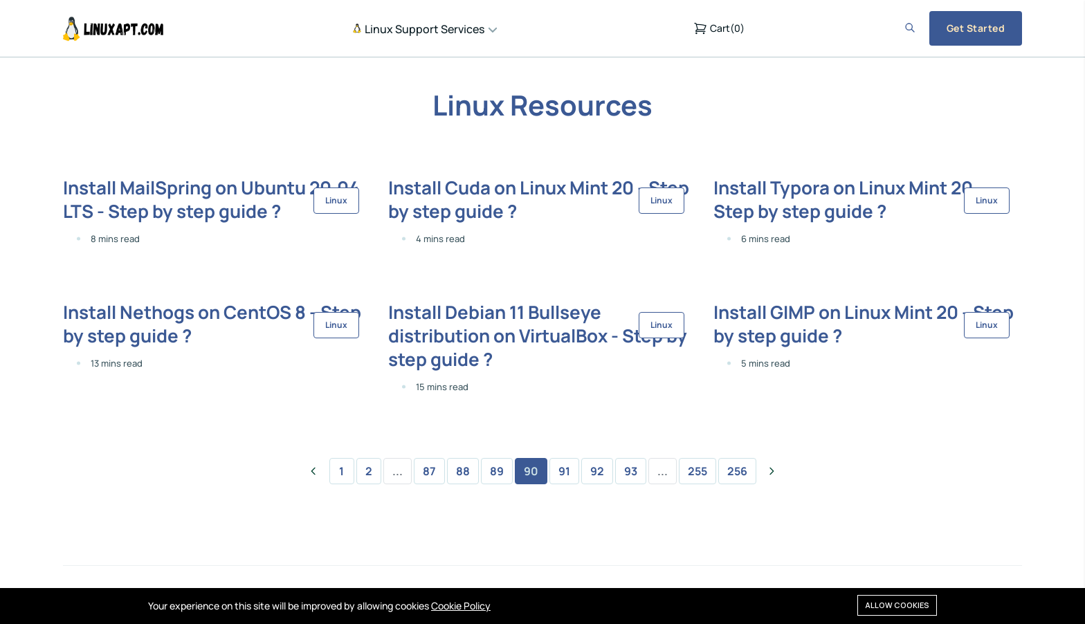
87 (429, 471)
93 (630, 471)
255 (697, 471)
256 (737, 471)
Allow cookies (897, 605)
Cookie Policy (461, 605)
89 (497, 471)
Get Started (976, 28)
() (719, 28)
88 (463, 471)
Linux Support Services (418, 29)
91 (564, 471)
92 (597, 471)
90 (531, 471)
